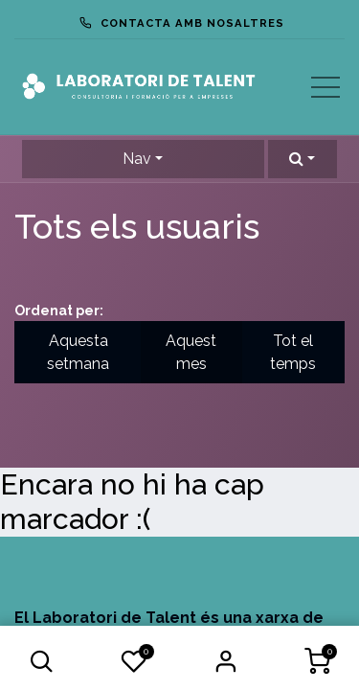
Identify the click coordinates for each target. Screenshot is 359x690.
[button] (42, 661)
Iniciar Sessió (225, 661)
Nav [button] (137, 159)
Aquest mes (191, 352)
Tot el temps (293, 352)
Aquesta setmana (78, 352)
